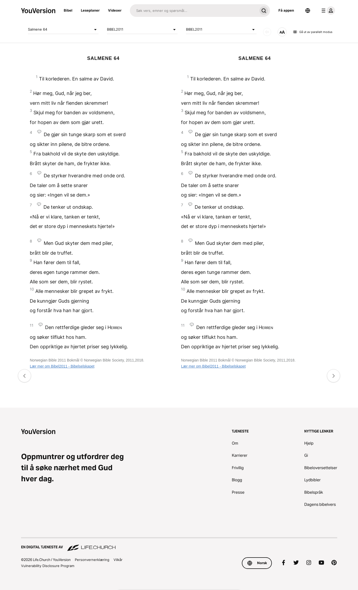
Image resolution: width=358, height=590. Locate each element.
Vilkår (118, 560)
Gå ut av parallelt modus (312, 32)
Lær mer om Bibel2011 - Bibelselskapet (62, 366)
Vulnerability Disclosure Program (47, 566)
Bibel (68, 10)
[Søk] (193, 10)
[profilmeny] (327, 10)
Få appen (286, 10)
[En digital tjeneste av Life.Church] (179, 544)
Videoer (114, 10)
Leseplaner (90, 10)
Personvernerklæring (92, 560)
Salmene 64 (63, 29)
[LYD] (267, 32)
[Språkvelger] (307, 10)
